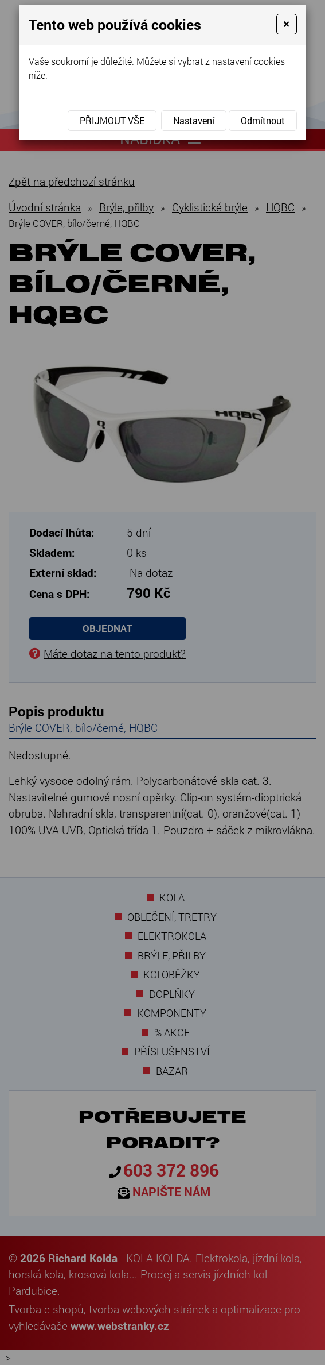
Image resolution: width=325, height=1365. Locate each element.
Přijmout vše (112, 120)
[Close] (286, 24)
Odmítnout (263, 120)
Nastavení (193, 120)
